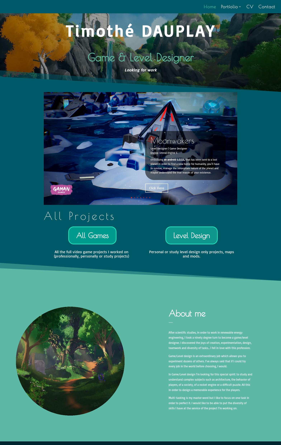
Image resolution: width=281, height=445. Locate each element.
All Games (92, 235)
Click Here (156, 188)
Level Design (191, 235)
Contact (266, 7)
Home (210, 7)
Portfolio (229, 7)
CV (250, 7)
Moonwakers (172, 140)
